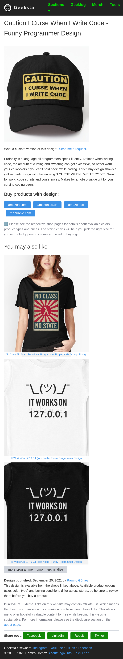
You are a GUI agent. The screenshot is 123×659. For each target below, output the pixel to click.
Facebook (34, 635)
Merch (97, 4)
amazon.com (17, 205)
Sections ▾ (56, 7)
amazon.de (76, 205)
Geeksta (19, 8)
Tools (115, 4)
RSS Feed (81, 653)
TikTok (70, 648)
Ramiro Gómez (77, 580)
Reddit (79, 635)
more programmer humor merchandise (35, 569)
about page (12, 624)
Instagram (40, 648)
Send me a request (72, 149)
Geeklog (78, 4)
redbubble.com (20, 213)
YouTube (56, 648)
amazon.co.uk (47, 205)
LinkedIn (58, 635)
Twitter (99, 635)
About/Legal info (60, 653)
